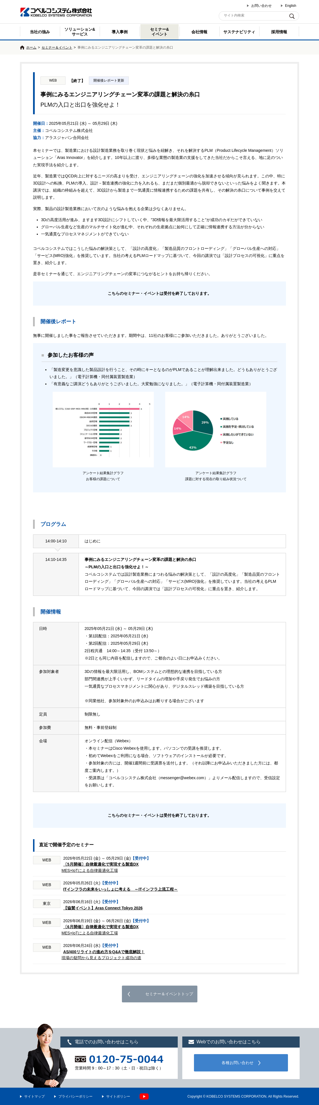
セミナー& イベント (159, 31)
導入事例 (120, 32)
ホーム (31, 47)
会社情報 (199, 32)
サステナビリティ (239, 32)
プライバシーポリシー (75, 1096)
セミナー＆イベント (57, 47)
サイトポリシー (118, 1096)
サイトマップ (34, 1096)
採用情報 (279, 32)
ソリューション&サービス (79, 31)
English (290, 6)
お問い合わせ (261, 6)
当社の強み (40, 32)
